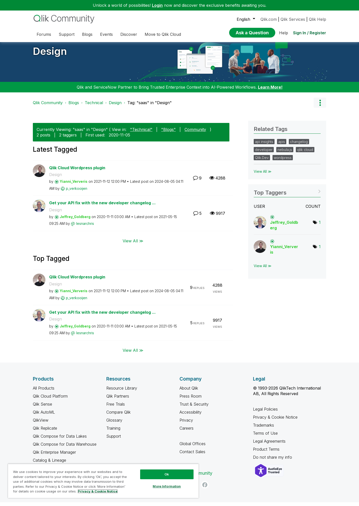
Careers (187, 431)
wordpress (283, 161)
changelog (299, 145)
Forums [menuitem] (44, 34)
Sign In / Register (309, 32)
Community (195, 133)
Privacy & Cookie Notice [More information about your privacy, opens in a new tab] (98, 491)
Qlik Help (317, 19)
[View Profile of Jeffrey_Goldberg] (75, 220)
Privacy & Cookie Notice (275, 420)
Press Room (191, 399)
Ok (166, 474)
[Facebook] (205, 488)
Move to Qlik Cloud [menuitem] (163, 34)
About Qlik (189, 391)
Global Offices (193, 447)
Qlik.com (268, 19)
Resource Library (121, 391)
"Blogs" (168, 133)
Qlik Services (293, 19)
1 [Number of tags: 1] (320, 226)
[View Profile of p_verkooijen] (76, 192)
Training (113, 431)
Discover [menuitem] (128, 34)
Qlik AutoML (44, 415)
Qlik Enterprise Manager (54, 455)
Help (283, 32)
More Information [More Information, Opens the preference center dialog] (167, 486)
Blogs (73, 106)
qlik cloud (305, 153)
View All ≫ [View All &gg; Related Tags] (263, 175)
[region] (103, 481)
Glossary (114, 423)
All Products (43, 391)
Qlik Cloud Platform (50, 399)
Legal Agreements (269, 444)
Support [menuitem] (66, 34)
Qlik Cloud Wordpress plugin (77, 171)
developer (264, 153)
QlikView (40, 423)
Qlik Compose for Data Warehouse (65, 447)
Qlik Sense (42, 407)
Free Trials (115, 407)
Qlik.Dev (262, 161)
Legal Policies (265, 412)
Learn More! (270, 90)
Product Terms (266, 452)
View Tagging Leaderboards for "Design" (287, 194)
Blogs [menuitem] (87, 34)
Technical (94, 106)
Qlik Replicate (45, 431)
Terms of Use (265, 436)
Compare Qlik (118, 415)
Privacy (186, 423)
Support (113, 439)
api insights (264, 145)
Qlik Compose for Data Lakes (60, 439)
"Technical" (141, 133)
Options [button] (320, 106)
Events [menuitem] (106, 34)
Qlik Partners (117, 399)
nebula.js (285, 153)
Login (157, 5)
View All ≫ (133, 244)
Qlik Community (48, 106)
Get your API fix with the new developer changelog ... (102, 206)
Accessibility (191, 415)
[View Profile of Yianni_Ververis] (73, 185)
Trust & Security (194, 407)
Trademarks (263, 428)
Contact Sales (192, 455)
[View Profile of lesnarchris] (85, 227)
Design (50, 55)
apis (281, 145)
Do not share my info (273, 460)
